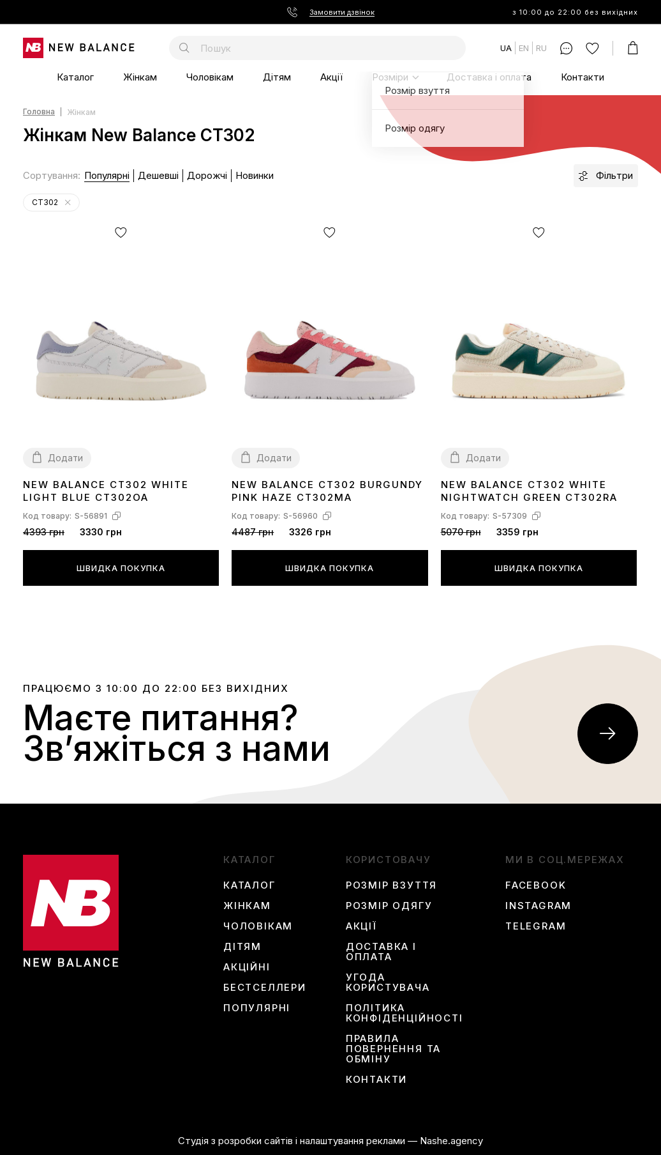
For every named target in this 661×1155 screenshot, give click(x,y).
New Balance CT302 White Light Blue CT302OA (106, 490)
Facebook (535, 885)
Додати (65, 457)
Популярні (107, 175)
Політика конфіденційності (404, 1013)
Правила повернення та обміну (393, 1049)
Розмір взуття (391, 885)
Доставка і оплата (489, 77)
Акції (331, 77)
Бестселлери (264, 988)
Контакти (582, 77)
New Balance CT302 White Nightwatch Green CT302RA (529, 490)
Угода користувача (388, 982)
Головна (39, 112)
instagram (538, 906)
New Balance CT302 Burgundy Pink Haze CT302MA (327, 490)
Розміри (390, 77)
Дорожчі (207, 175)
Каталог (75, 77)
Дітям (277, 77)
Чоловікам (210, 77)
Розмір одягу (389, 906)
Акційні (247, 967)
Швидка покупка (121, 568)
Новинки (254, 175)
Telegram (535, 926)
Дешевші (158, 175)
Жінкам (140, 77)
